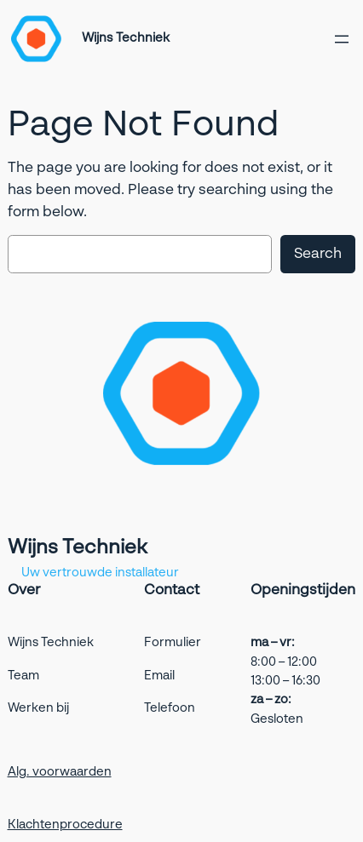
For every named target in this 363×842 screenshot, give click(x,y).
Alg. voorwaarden (60, 772)
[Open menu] (341, 39)
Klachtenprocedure (65, 825)
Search (318, 254)
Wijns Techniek (126, 38)
